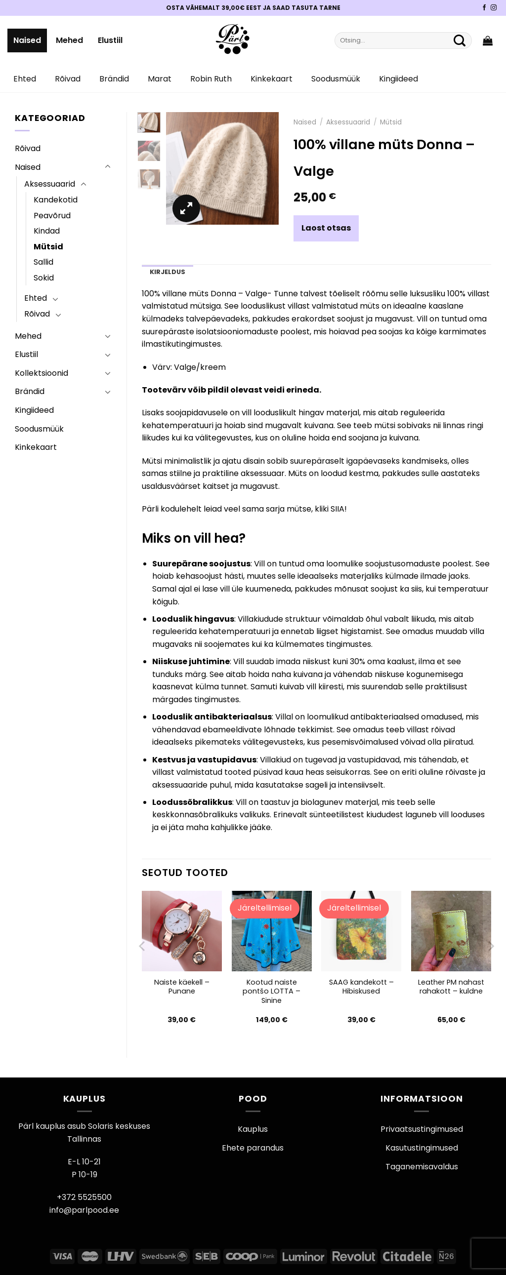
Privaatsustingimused (421, 1129)
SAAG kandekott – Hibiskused (361, 987)
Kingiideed (398, 78)
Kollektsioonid (41, 373)
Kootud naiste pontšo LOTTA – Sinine (271, 991)
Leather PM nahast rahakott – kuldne (451, 987)
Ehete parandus (253, 1148)
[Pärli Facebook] (484, 7)
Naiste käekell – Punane (182, 987)
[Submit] (459, 40)
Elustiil (110, 40)
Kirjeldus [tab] (167, 272)
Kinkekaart (272, 78)
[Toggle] (108, 167)
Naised (27, 40)
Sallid (43, 262)
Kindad (47, 231)
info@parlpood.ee (84, 1210)
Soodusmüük (335, 78)
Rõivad (68, 78)
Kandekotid (56, 199)
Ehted (24, 78)
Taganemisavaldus (421, 1166)
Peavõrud (52, 215)
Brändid (114, 78)
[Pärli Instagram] (494, 7)
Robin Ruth (211, 78)
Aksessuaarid (49, 184)
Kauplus (253, 1129)
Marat (159, 78)
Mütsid (48, 246)
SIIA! (339, 509)
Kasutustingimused (421, 1148)
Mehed (69, 40)
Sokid (44, 277)
